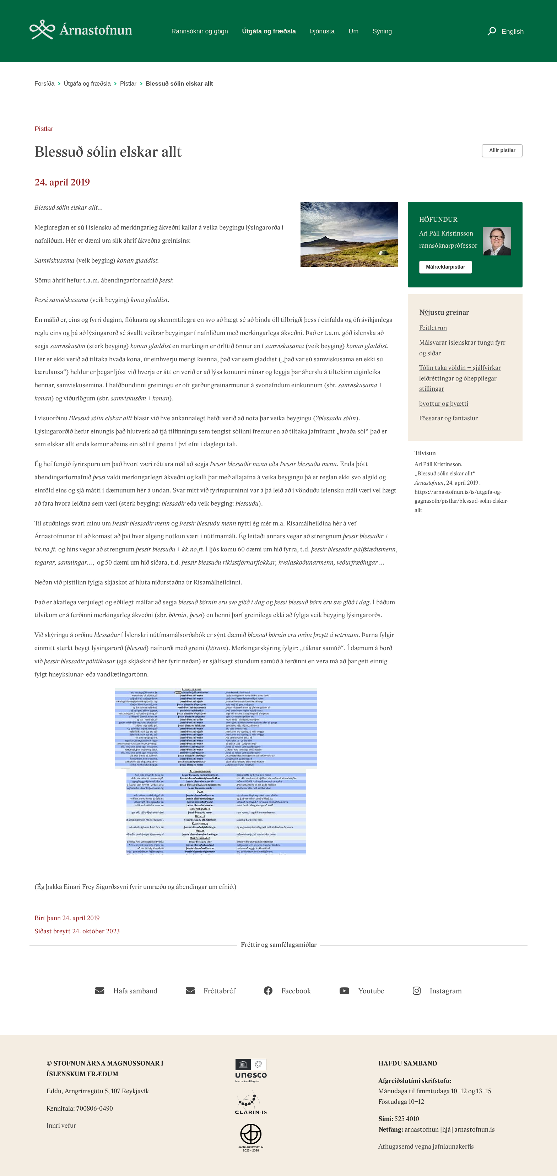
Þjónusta (322, 31)
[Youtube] (361, 990)
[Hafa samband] (126, 990)
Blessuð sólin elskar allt (445, 474)
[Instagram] (437, 990)
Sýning (382, 31)
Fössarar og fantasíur (448, 419)
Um (354, 31)
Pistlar (128, 83)
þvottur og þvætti (444, 404)
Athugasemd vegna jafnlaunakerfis (426, 1147)
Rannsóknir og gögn (199, 31)
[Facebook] (287, 990)
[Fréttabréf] (210, 990)
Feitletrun (433, 328)
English (513, 31)
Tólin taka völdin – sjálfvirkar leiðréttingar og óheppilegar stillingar (460, 378)
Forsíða (44, 83)
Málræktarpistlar (445, 267)
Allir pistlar (502, 150)
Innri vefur (61, 1126)
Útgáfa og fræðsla (269, 31)
